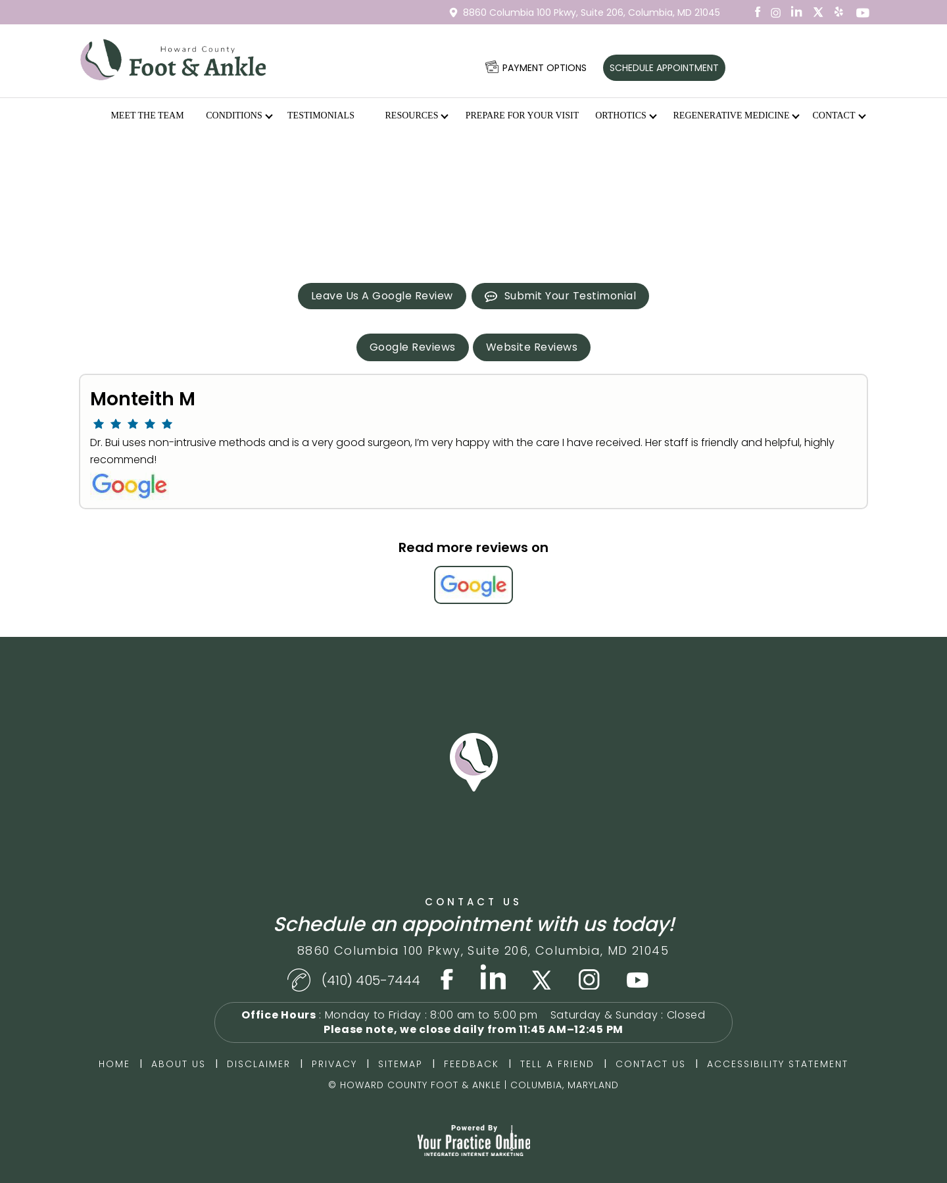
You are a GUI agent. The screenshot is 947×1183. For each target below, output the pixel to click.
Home (95, 116)
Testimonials (320, 115)
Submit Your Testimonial (570, 295)
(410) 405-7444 (371, 980)
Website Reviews (532, 347)
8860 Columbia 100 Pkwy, (591, 12)
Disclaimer (259, 1063)
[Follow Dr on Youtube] (637, 977)
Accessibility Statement (777, 1063)
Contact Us (473, 902)
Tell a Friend (557, 1063)
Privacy (334, 1063)
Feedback (471, 1063)
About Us (178, 1063)
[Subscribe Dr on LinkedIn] (797, 12)
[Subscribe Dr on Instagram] (776, 12)
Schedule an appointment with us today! (474, 924)
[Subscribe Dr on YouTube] (839, 12)
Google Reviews (413, 347)
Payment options (544, 67)
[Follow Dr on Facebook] (755, 12)
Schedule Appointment (664, 67)
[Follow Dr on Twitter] (818, 12)
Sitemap (400, 1063)
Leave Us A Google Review (382, 295)
